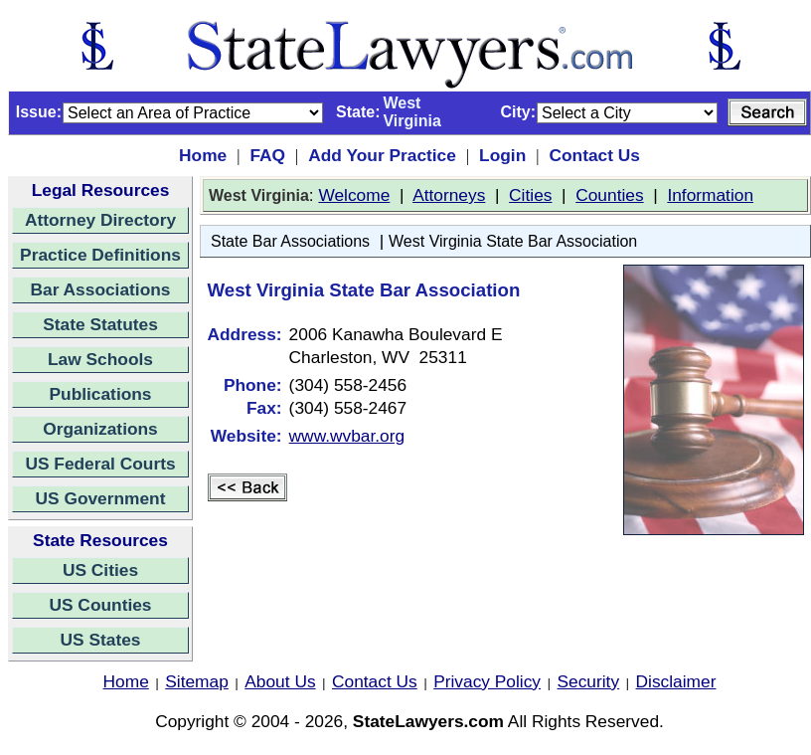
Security (589, 681)
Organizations (100, 429)
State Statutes (100, 324)
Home (203, 155)
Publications (100, 394)
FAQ (267, 155)
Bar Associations (101, 289)
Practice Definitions (100, 255)
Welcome (354, 195)
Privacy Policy (487, 681)
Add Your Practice (382, 155)
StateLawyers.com (428, 721)
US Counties (100, 605)
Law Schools (100, 359)
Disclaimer (676, 681)
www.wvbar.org (347, 436)
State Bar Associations (290, 241)
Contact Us (594, 155)
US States (101, 640)
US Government (101, 498)
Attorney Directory (100, 220)
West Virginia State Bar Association (513, 241)
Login (502, 155)
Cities (530, 195)
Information (710, 195)
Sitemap (197, 681)
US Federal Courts (100, 463)
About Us (279, 681)
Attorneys (448, 195)
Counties (609, 195)
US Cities (100, 570)
